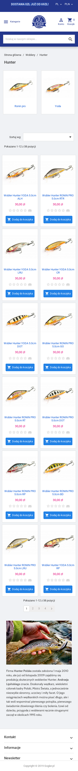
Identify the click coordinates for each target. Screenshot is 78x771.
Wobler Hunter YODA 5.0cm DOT (20, 345)
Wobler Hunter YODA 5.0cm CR (58, 271)
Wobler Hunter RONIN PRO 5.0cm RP (20, 493)
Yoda (58, 106)
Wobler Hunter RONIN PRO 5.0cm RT (20, 419)
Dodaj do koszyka (20, 220)
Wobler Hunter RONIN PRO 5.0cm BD (58, 493)
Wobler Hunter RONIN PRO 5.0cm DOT (58, 419)
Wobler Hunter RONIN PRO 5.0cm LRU (20, 567)
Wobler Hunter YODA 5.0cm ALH (20, 197)
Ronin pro (20, 106)
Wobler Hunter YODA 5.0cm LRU (20, 271)
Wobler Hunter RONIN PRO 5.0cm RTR (58, 197)
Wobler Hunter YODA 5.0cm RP (58, 567)
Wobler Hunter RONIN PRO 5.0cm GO (58, 345)
